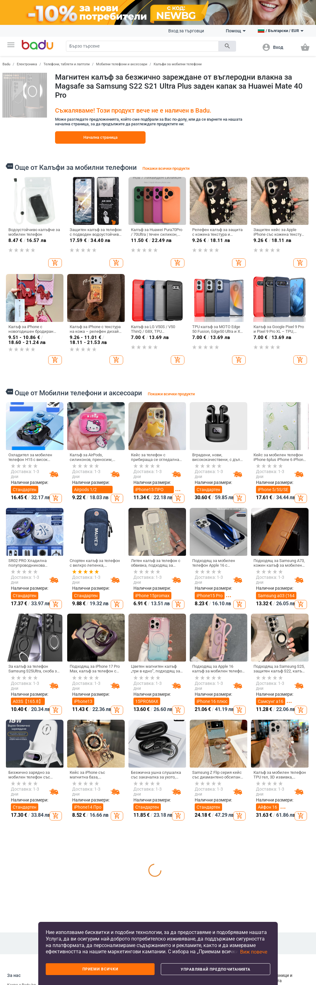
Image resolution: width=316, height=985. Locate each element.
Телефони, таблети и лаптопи (67, 64)
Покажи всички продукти (165, 168)
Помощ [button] (236, 30)
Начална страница (100, 137)
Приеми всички (100, 969)
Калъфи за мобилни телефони (178, 64)
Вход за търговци (186, 30)
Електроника (27, 64)
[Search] (142, 46)
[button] (11, 45)
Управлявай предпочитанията (215, 969)
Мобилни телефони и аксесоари (121, 64)
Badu (6, 64)
